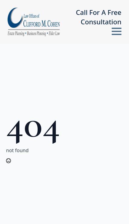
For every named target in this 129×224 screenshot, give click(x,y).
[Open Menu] (116, 31)
